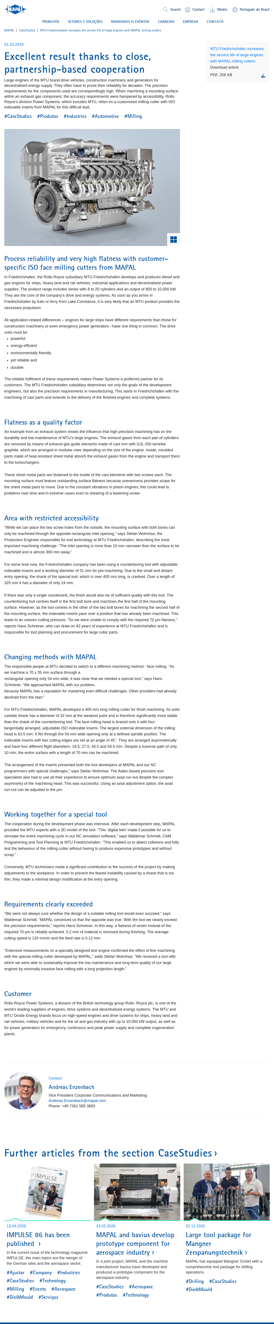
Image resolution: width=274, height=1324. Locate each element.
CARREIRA (166, 21)
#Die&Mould (20, 1297)
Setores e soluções (85, 21)
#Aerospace (63, 1289)
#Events (38, 1289)
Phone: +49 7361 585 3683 (72, 1106)
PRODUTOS (50, 21)
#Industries (75, 116)
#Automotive (105, 116)
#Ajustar (15, 1272)
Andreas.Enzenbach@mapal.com (77, 1101)
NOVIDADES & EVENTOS (130, 21)
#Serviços (48, 1297)
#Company (41, 1272)
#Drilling (195, 1281)
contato (215, 21)
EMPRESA (190, 21)
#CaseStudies (18, 116)
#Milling (133, 116)
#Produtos (47, 116)
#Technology (52, 1280)
